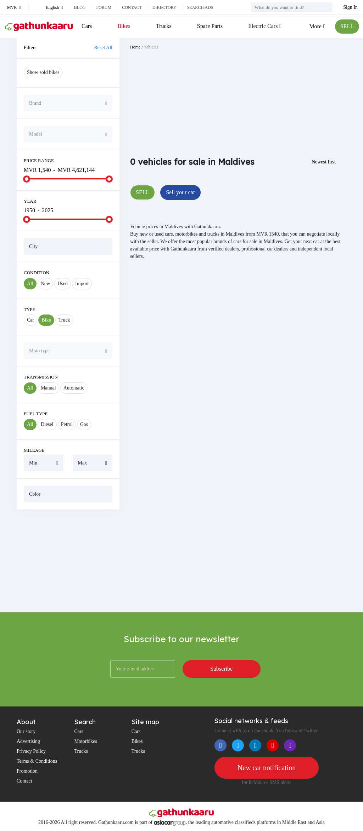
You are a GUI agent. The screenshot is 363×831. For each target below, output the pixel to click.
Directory (164, 7)
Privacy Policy (31, 751)
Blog (80, 7)
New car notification (267, 768)
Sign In (350, 7)
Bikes (123, 26)
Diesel (47, 424)
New (45, 283)
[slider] (26, 179)
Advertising (28, 741)
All (30, 283)
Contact (132, 7)
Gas (84, 424)
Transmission (41, 377)
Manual (48, 388)
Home (135, 47)
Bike (46, 320)
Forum (103, 7)
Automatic (73, 388)
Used (62, 283)
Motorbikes (85, 741)
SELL (347, 26)
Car (30, 320)
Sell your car (180, 192)
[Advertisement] (68, 561)
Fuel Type (36, 413)
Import (82, 283)
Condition (36, 272)
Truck (64, 320)
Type (29, 309)
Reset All (103, 47)
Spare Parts (210, 26)
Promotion (27, 771)
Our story (26, 731)
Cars (87, 26)
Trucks (164, 26)
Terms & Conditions (37, 761)
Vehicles (151, 47)
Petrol (67, 424)
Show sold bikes (43, 72)
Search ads (200, 7)
